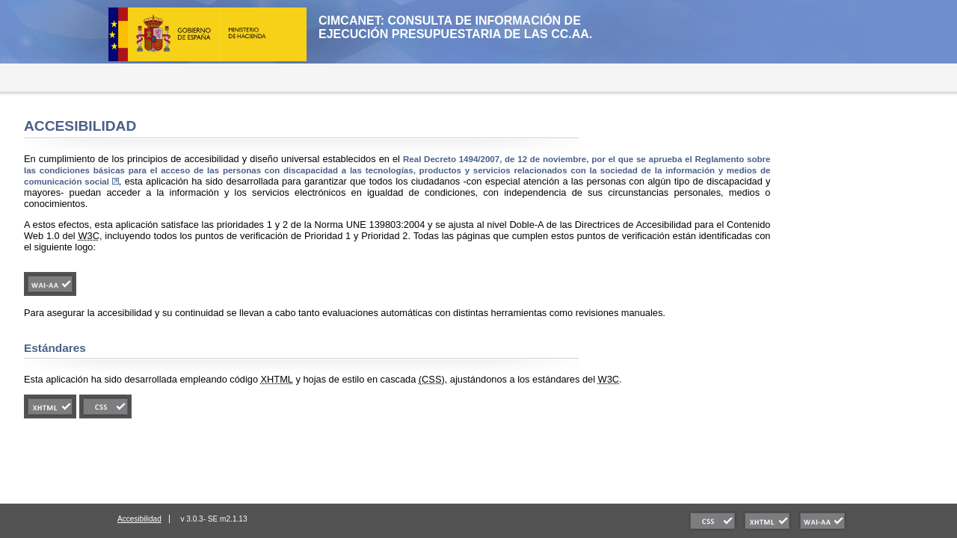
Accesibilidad (139, 519)
